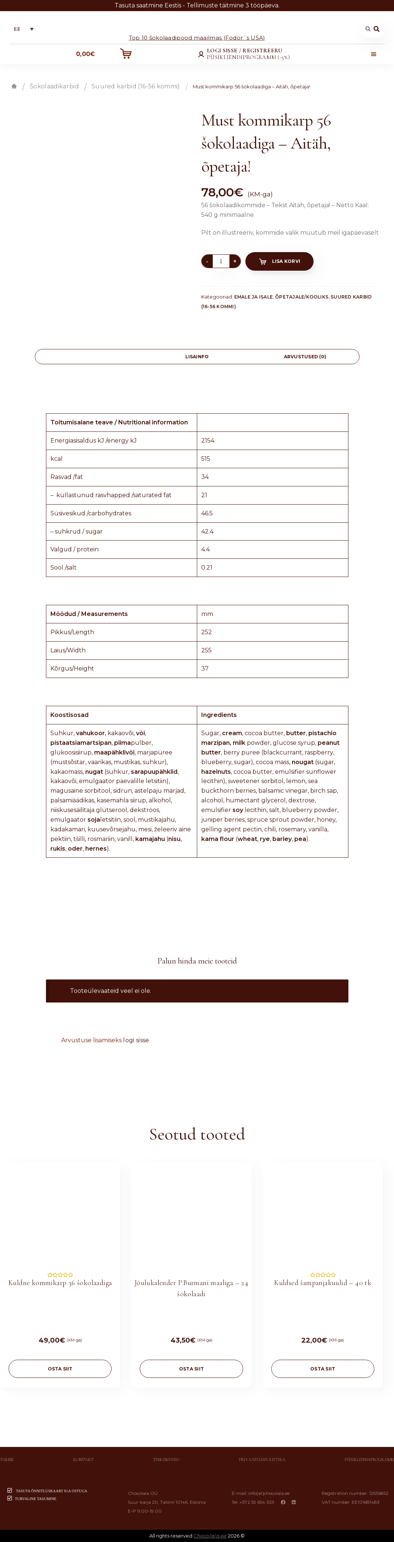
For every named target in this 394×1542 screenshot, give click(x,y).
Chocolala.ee (209, 1536)
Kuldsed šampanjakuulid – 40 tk (322, 1282)
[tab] (89, 356)
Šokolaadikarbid (54, 86)
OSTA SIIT (60, 1369)
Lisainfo (197, 356)
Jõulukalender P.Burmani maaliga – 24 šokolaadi (191, 1288)
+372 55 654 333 (257, 1502)
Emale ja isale (253, 297)
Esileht (14, 86)
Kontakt (83, 1459)
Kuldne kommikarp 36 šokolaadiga (60, 1282)
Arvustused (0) (305, 356)
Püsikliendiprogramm (369, 1459)
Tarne (7, 1459)
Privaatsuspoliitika (262, 1459)
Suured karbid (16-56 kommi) (136, 86)
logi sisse (136, 1040)
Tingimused (166, 1459)
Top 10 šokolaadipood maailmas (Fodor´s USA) (197, 37)
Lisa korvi (286, 261)
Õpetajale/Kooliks (301, 297)
